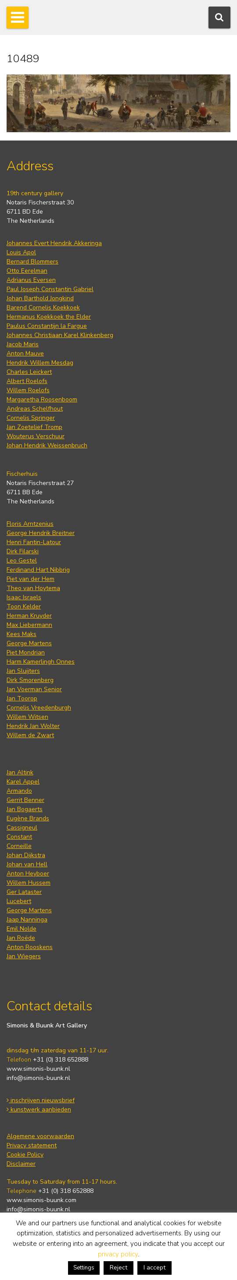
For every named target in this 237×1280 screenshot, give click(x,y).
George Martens (29, 643)
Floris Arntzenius (30, 524)
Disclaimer (21, 1164)
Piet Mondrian (26, 652)
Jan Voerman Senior (34, 689)
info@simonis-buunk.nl (38, 1078)
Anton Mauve (25, 353)
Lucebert (19, 901)
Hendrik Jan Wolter (33, 726)
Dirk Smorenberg (30, 680)
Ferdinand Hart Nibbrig (38, 570)
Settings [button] (83, 1268)
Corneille (19, 846)
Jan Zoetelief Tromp (34, 427)
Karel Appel (23, 781)
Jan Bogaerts (25, 809)
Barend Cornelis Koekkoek (43, 307)
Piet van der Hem (30, 579)
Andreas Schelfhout (35, 408)
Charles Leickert (29, 372)
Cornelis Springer (31, 418)
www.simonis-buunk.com (41, 1200)
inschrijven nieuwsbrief (41, 1100)
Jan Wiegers (24, 956)
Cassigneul (22, 827)
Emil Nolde (21, 929)
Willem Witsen (27, 717)
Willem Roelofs (28, 390)
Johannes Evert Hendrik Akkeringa (54, 243)
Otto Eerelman (27, 271)
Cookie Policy (25, 1154)
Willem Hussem (28, 883)
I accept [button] (154, 1267)
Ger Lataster (24, 892)
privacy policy (118, 1254)
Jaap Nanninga (27, 919)
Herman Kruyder (29, 616)
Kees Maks (21, 634)
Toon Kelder (24, 606)
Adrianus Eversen (31, 280)
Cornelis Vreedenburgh (39, 707)
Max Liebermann (29, 625)
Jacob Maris (23, 344)
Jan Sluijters (23, 671)
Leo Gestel (22, 560)
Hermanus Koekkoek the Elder (49, 317)
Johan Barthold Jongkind (40, 298)
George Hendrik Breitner (41, 533)
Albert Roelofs (27, 381)
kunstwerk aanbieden (39, 1109)
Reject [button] (118, 1267)
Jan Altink (20, 772)
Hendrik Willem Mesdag (40, 363)
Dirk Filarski (23, 551)
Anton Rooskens (30, 947)
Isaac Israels (24, 597)
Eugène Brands (28, 818)
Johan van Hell (27, 864)
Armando (19, 791)
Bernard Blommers (32, 261)
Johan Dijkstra (26, 855)
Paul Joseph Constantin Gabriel (50, 289)
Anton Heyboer (28, 873)
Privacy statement (32, 1145)
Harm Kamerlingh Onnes (41, 662)
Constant (19, 837)
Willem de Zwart (30, 735)
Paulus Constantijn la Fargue (47, 326)
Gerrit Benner (25, 800)
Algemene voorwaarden (40, 1136)
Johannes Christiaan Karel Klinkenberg (60, 335)
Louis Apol (21, 252)
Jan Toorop (22, 698)
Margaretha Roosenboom (42, 399)
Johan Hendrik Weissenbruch (47, 445)
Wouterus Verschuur (36, 436)
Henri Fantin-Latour (34, 542)
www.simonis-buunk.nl (38, 1069)
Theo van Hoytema (33, 588)
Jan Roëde (21, 938)
